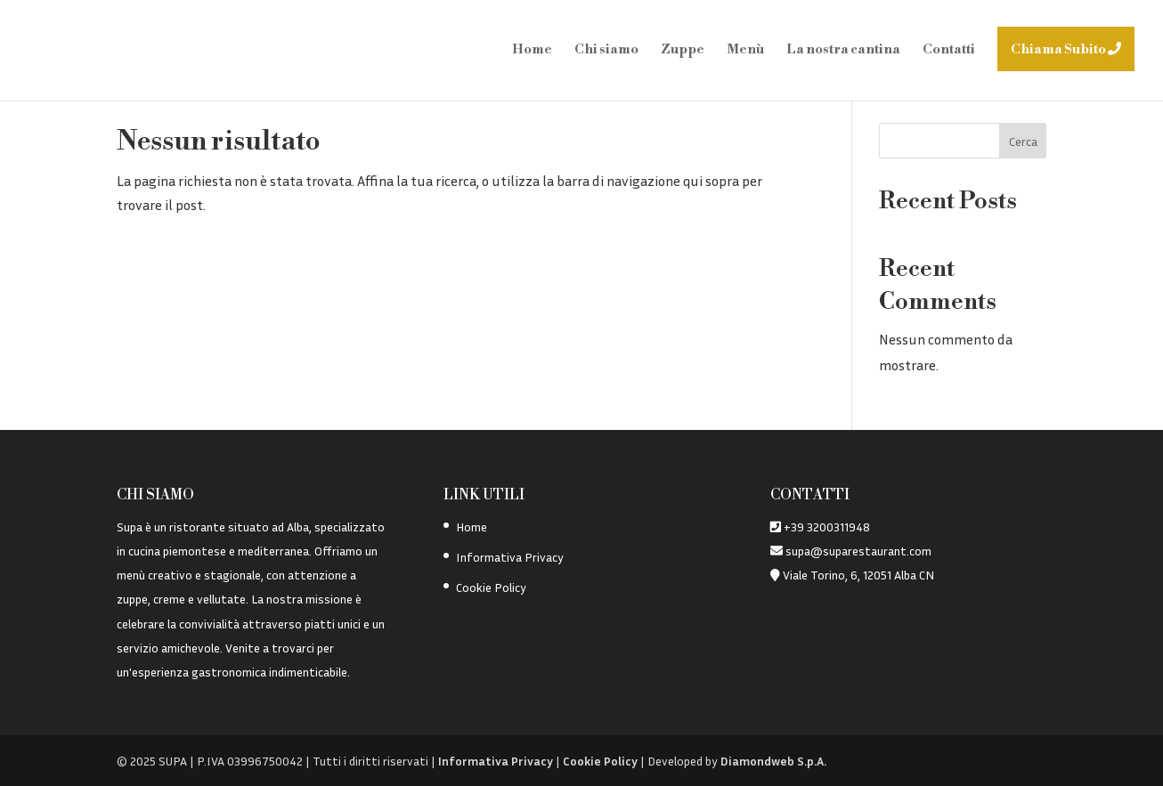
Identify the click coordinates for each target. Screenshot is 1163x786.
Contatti (949, 51)
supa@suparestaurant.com (857, 550)
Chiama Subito (1066, 49)
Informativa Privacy (510, 556)
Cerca (1023, 141)
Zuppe (682, 51)
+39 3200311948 (827, 526)
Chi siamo (606, 51)
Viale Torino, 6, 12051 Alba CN (859, 574)
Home (532, 51)
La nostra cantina (843, 51)
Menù (745, 51)
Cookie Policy (491, 587)
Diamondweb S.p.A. (773, 760)
